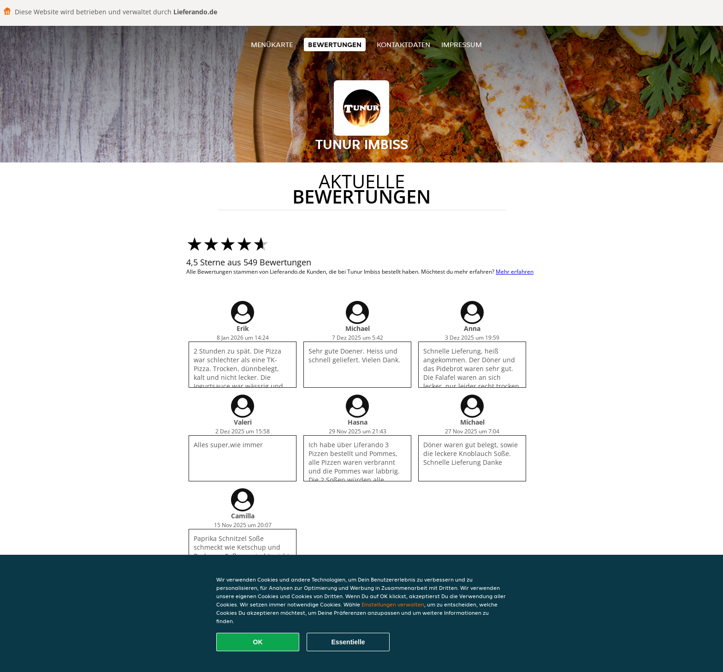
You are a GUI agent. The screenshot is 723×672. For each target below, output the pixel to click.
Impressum (461, 44)
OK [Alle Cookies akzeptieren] (258, 642)
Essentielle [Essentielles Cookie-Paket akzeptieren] (348, 642)
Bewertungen (335, 44)
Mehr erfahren (514, 272)
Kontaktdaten (403, 44)
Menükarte (272, 44)
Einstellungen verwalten (393, 604)
